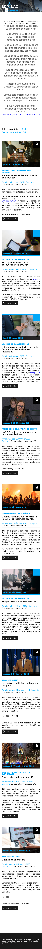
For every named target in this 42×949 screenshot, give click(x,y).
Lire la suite (11, 218)
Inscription (6, 10)
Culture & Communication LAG (14, 184)
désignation (35, 372)
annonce (36, 279)
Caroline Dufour (9, 201)
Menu (37, 5)
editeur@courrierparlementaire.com (22, 114)
